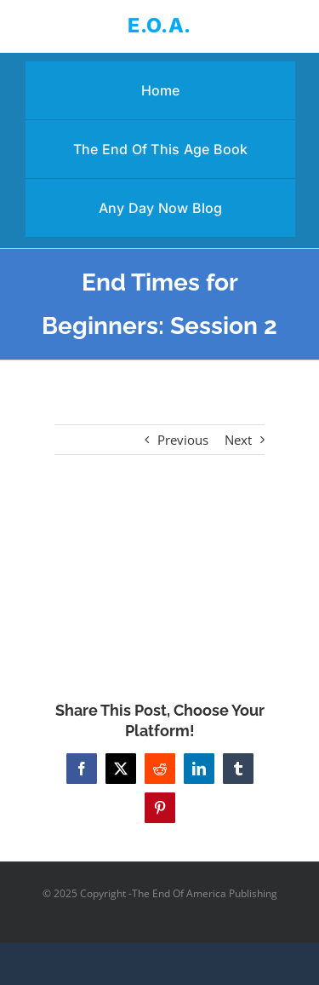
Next (238, 439)
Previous (182, 439)
